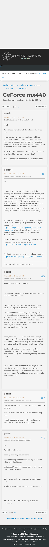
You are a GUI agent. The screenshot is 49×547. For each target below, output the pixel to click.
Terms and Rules (11, 529)
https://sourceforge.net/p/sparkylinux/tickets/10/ (24, 256)
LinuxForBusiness (9, 539)
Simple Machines (30, 544)
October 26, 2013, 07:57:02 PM (14, 398)
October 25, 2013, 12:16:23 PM (14, 117)
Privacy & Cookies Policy (27, 529)
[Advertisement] (24, 24)
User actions (41, 106)
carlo (8, 113)
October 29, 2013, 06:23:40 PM (14, 437)
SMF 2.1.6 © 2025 (18, 544)
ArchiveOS (42, 539)
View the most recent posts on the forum (24, 518)
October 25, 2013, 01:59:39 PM (14, 174)
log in (38, 73)
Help (3, 529)
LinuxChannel (29, 537)
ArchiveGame (24, 542)
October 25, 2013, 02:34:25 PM (14, 276)
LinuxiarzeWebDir (22, 539)
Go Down (5, 106)
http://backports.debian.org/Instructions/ (20, 244)
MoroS (9, 169)
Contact (39, 529)
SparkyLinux (33, 539)
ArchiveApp (15, 542)
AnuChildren (34, 542)
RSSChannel (19, 537)
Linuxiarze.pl (39, 537)
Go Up (4, 512)
